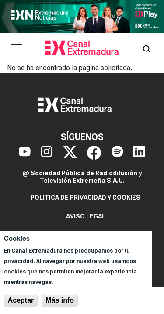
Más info (59, 300)
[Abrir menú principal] (16, 48)
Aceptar (21, 300)
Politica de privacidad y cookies (85, 197)
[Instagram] (46, 153)
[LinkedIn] (139, 153)
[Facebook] (94, 153)
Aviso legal (85, 216)
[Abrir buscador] (146, 48)
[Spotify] (117, 153)
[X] (70, 153)
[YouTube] (25, 153)
